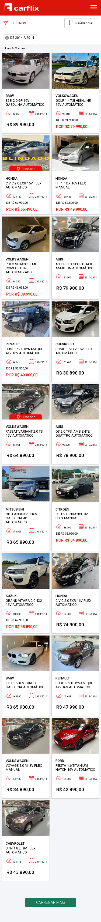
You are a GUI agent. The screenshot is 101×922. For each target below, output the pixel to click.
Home (7, 48)
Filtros (15, 23)
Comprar (20, 48)
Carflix (22, 7)
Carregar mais (50, 902)
